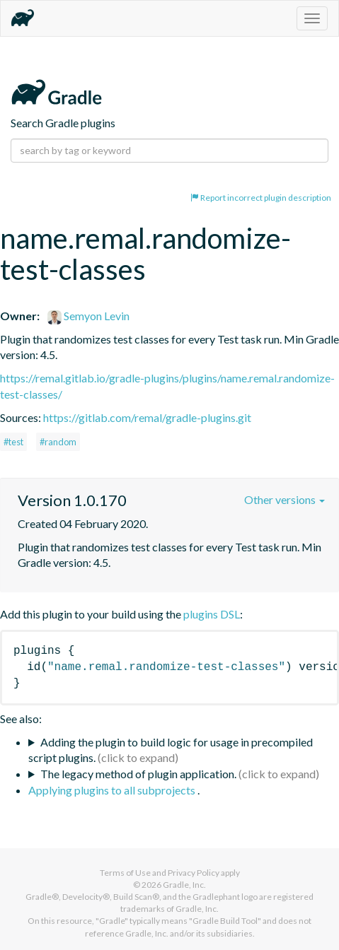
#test (13, 441)
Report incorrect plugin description (260, 197)
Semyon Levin (88, 315)
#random (58, 441)
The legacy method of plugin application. (138, 773)
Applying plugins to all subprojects (112, 790)
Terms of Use (125, 872)
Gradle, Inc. (184, 884)
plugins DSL (211, 614)
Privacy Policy (193, 872)
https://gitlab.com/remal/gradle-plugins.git (147, 417)
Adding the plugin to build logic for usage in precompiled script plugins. (170, 750)
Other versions (284, 499)
